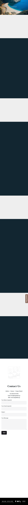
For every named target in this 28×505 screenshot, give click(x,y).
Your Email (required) (14, 407)
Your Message (14, 423)
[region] (14, 7)
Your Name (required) (14, 401)
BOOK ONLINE (7, 501)
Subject (14, 413)
